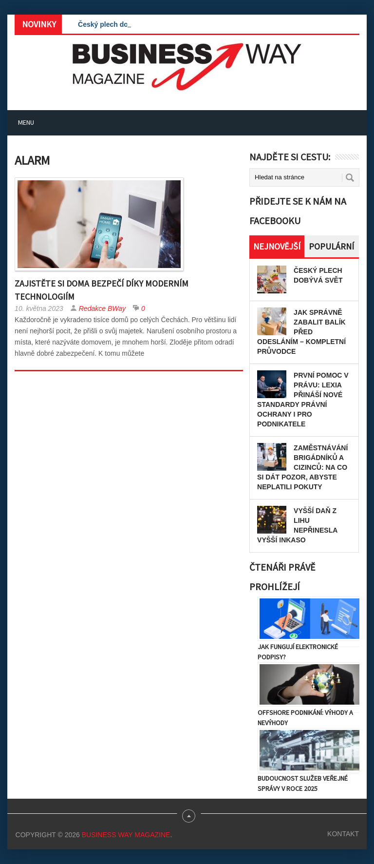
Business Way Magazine (126, 835)
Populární (331, 246)
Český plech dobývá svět (118, 24)
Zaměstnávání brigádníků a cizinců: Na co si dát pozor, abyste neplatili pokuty (302, 467)
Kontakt (343, 834)
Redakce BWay (102, 308)
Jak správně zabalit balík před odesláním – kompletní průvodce (301, 331)
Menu (26, 122)
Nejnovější (276, 246)
